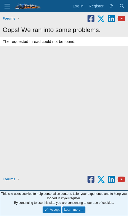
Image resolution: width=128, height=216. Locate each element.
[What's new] (111, 6)
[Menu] (7, 6)
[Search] (122, 6)
